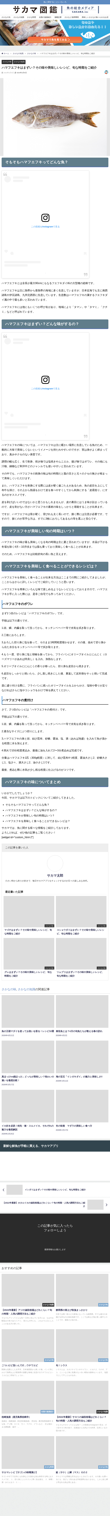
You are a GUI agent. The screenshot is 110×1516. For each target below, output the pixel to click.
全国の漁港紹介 (45, 17)
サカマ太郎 (55, 875)
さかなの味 (7, 62)
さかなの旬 (5, 17)
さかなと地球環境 (71, 17)
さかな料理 (31, 17)
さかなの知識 (18, 17)
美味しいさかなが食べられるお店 (95, 17)
